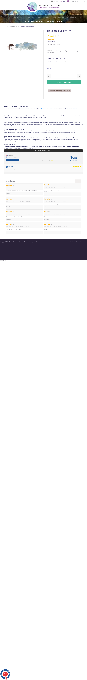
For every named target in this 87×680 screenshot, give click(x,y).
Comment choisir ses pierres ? (34, 21)
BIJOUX (23, 17)
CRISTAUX (31, 17)
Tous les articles (10, 26)
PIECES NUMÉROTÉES (58, 17)
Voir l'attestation (12, 154)
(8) (55, 34)
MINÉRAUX (39, 17)
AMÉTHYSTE (14, 17)
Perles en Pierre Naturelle (27, 26)
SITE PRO (60, 21)
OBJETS (47, 17)
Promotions (50, 21)
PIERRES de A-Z (71, 17)
